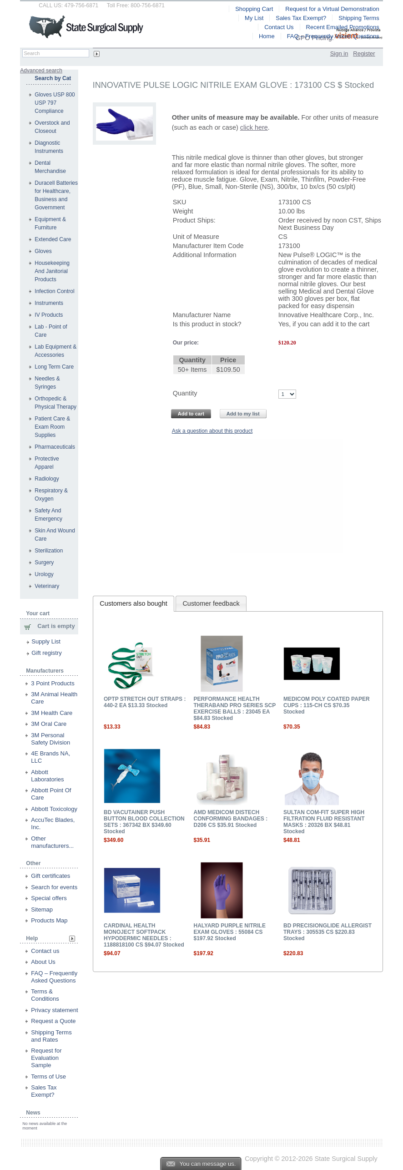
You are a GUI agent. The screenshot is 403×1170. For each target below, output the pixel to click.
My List (254, 18)
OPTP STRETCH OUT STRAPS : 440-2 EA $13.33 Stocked (145, 702)
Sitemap (42, 909)
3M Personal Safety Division (50, 739)
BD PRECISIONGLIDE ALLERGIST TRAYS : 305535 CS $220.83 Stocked (327, 932)
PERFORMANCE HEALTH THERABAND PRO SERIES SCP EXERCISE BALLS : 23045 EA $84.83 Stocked (234, 708)
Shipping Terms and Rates (51, 1036)
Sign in (339, 53)
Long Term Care (54, 367)
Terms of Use (48, 1076)
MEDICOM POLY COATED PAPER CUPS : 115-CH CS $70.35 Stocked (326, 705)
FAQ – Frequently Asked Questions (54, 977)
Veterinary (47, 586)
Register (364, 53)
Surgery (44, 562)
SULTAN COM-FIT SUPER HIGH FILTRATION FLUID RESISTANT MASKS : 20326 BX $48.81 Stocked (324, 822)
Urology (44, 574)
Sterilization (49, 550)
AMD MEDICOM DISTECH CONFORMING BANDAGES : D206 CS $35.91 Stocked (230, 818)
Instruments (49, 303)
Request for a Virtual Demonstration (332, 8)
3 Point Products (52, 683)
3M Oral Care (48, 723)
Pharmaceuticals (55, 447)
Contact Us (278, 27)
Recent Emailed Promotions (342, 27)
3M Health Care (51, 712)
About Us (43, 961)
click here (254, 127)
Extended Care (53, 239)
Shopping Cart (254, 8)
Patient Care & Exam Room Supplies (52, 426)
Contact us (45, 950)
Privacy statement (54, 1010)
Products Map (49, 920)
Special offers (49, 898)
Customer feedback (210, 603)
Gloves (43, 251)
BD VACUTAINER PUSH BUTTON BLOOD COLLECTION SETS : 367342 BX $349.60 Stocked (144, 822)
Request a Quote (53, 1021)
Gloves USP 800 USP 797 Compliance (55, 102)
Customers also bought (133, 603)
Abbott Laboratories (47, 776)
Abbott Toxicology (54, 808)
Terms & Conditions (45, 995)
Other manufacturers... (52, 842)
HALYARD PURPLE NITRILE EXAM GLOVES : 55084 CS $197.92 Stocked (229, 932)
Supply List (45, 641)
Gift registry (46, 652)
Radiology (47, 479)
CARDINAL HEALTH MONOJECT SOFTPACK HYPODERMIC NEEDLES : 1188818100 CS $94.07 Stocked (144, 935)
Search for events (54, 887)
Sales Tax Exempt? (43, 1091)
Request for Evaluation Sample (46, 1058)
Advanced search (41, 70)
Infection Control (54, 291)
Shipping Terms (358, 18)
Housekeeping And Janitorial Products (52, 271)
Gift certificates (50, 875)
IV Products (49, 315)
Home (267, 36)
